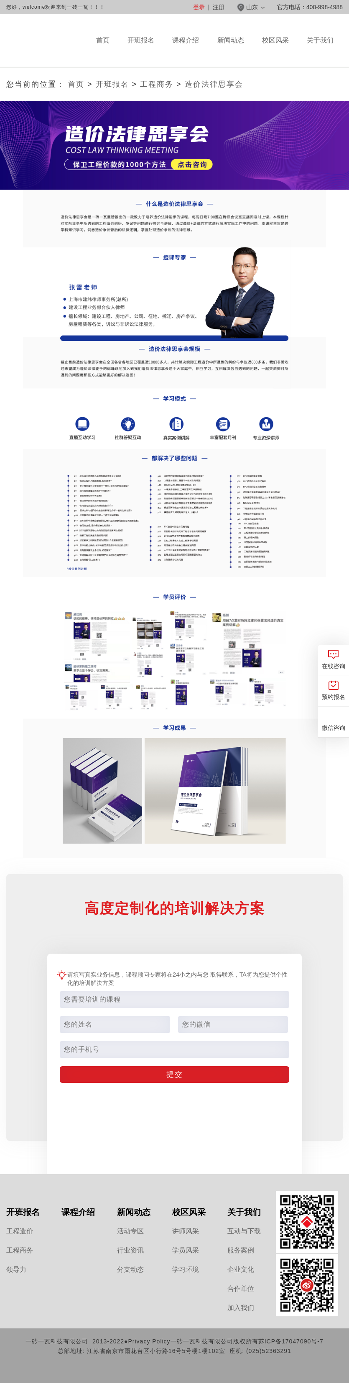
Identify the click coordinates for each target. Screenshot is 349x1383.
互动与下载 (244, 1231)
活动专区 (130, 1231)
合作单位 (240, 1288)
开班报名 (140, 40)
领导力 (16, 1269)
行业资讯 (130, 1250)
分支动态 (130, 1269)
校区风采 (275, 52)
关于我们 (320, 52)
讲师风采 (185, 1231)
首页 (103, 40)
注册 (218, 7)
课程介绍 (185, 52)
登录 (199, 7)
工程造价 (19, 1231)
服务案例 (240, 1250)
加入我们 (240, 1307)
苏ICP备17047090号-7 (291, 1341)
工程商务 (156, 84)
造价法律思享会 (214, 84)
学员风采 (185, 1250)
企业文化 (240, 1269)
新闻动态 (230, 52)
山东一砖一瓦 (46, 40)
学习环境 (185, 1269)
